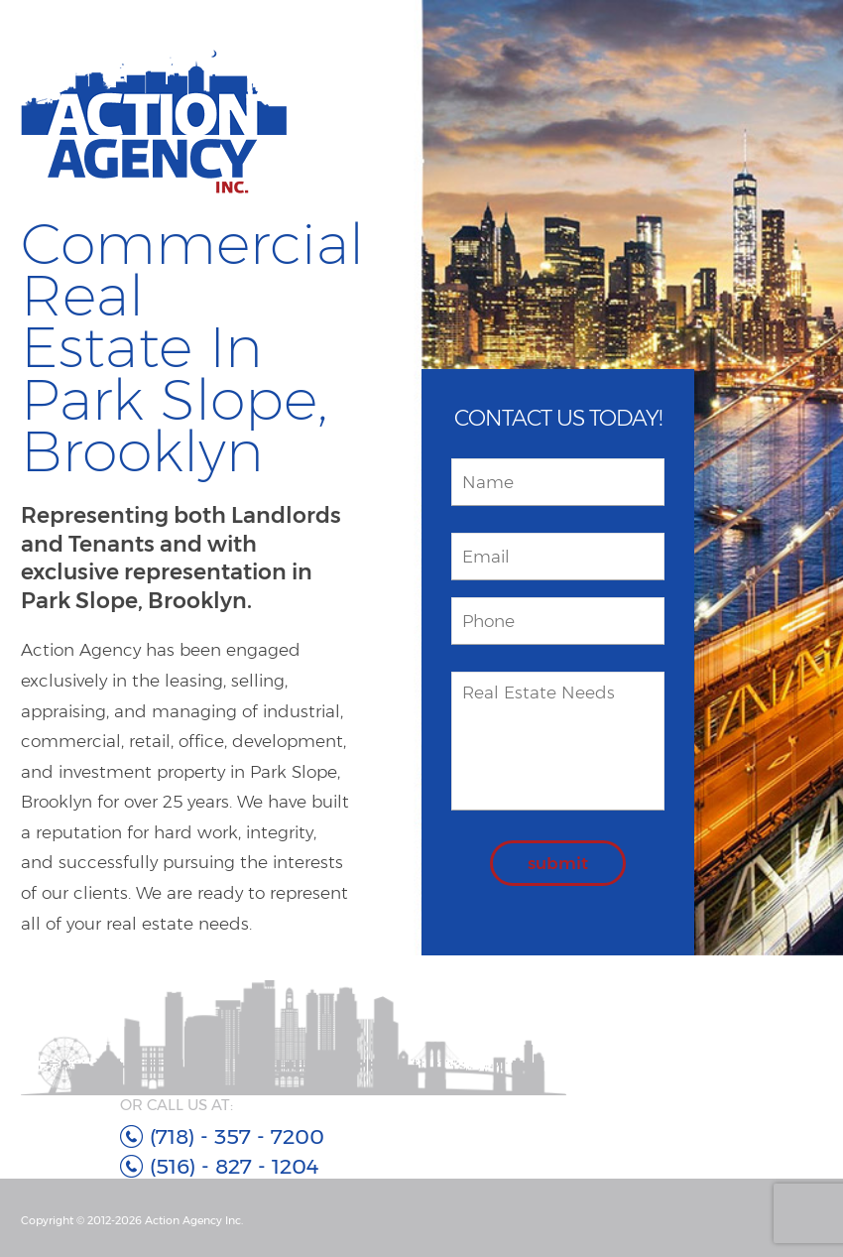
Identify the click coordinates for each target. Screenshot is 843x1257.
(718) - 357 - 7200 (237, 1136)
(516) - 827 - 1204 (234, 1166)
